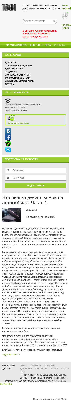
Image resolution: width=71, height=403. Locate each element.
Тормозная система (17, 78)
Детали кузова (14, 68)
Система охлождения (18, 65)
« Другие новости (11, 354)
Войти (66, 28)
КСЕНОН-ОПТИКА (40, 45)
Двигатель (11, 62)
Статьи (56, 8)
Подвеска (11, 71)
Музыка (59, 45)
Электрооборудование (19, 81)
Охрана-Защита (16, 45)
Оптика (9, 84)
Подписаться (35, 185)
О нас (26, 5)
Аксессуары (54, 51)
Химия (13, 51)
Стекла (38, 51)
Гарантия (37, 5)
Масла (25, 51)
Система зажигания (17, 74)
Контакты (43, 8)
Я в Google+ (6, 384)
